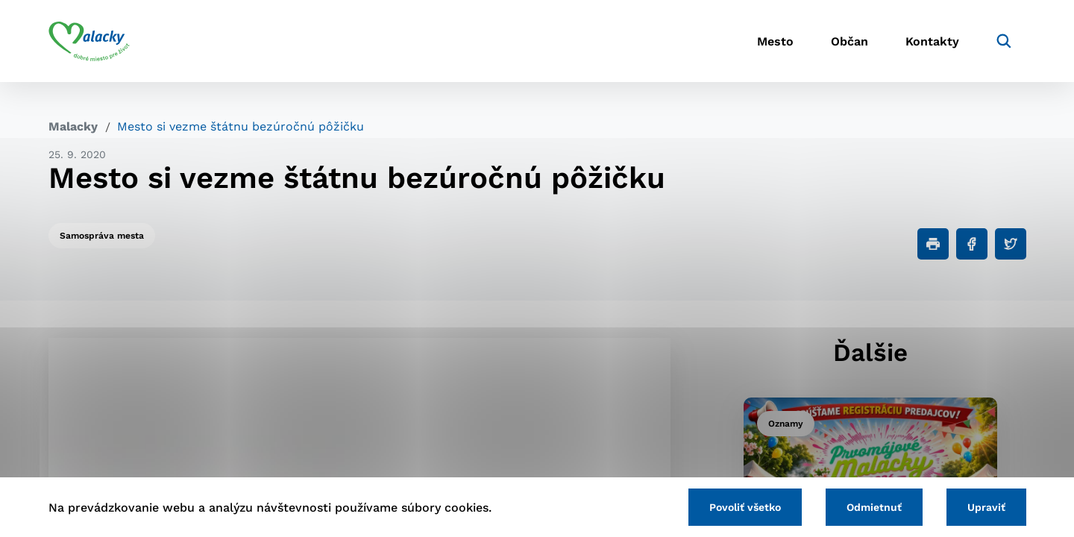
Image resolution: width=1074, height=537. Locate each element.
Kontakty (932, 41)
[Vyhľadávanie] (1003, 41)
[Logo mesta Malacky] (89, 41)
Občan (849, 41)
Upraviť (986, 507)
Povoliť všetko (745, 507)
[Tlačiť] (933, 244)
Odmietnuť (874, 507)
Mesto (775, 41)
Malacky (73, 126)
